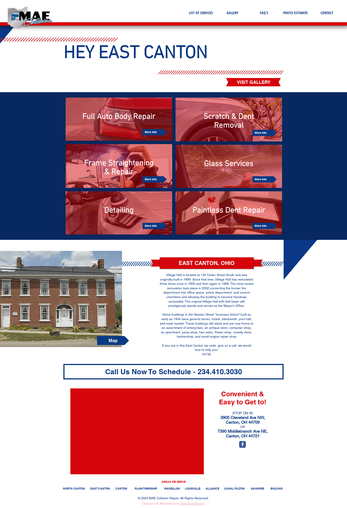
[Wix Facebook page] (242, 444)
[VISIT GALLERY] (253, 82)
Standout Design (192, 503)
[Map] (113, 340)
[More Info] (154, 132)
